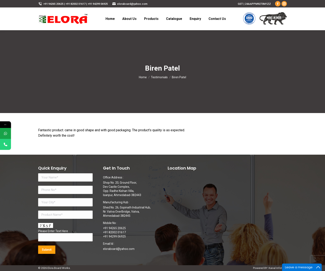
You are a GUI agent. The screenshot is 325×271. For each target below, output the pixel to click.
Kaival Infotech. (278, 268)
